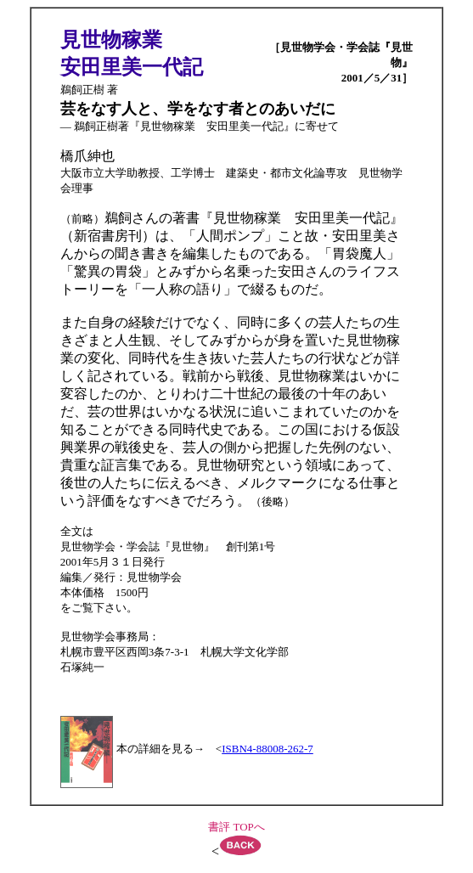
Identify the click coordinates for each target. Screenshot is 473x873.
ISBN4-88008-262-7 (267, 748)
